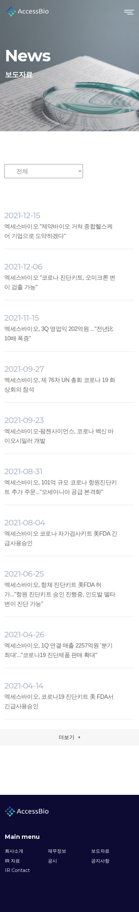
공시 (52, 860)
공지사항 (100, 860)
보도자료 (100, 851)
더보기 (70, 737)
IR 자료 (12, 860)
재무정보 (57, 851)
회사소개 (14, 851)
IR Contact (17, 870)
